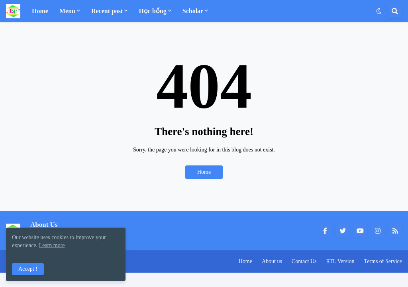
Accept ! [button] (27, 269)
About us (272, 261)
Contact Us (304, 261)
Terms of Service (383, 261)
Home (204, 172)
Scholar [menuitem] (192, 11)
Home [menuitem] (40, 11)
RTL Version (340, 261)
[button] (379, 11)
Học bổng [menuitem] (152, 11)
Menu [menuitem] (67, 11)
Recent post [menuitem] (107, 11)
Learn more (52, 245)
